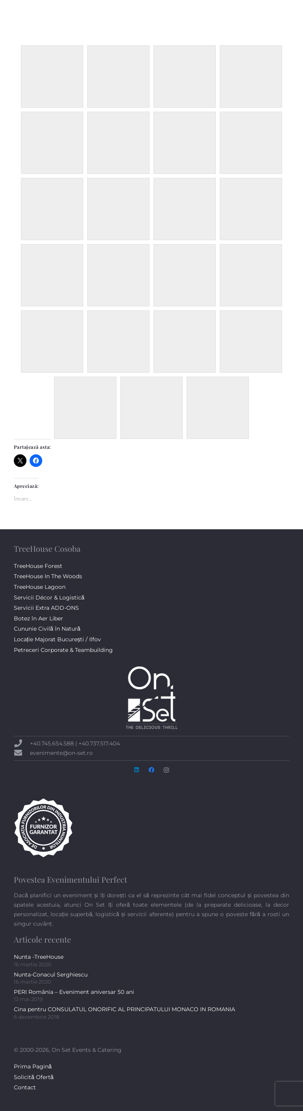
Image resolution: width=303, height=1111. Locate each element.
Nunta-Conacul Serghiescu (51, 974)
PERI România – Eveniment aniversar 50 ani (74, 991)
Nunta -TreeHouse (39, 956)
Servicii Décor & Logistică (49, 597)
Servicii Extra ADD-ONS (46, 607)
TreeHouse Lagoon (39, 586)
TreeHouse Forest (38, 566)
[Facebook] (258, 15)
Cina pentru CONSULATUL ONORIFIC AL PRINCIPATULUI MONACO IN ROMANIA (124, 1009)
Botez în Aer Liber (38, 618)
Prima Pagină (33, 1066)
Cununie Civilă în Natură (47, 628)
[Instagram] (280, 15)
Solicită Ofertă (34, 1077)
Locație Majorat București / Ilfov (57, 639)
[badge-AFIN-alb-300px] (151, 827)
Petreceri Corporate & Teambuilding (63, 650)
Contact (25, 1087)
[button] (236, 16)
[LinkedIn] (269, 15)
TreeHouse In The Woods (48, 576)
